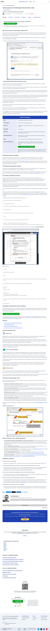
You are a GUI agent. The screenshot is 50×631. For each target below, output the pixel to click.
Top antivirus (24, 619)
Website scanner (43, 617)
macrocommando (36, 173)
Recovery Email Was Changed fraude (9, 557)
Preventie (29, 17)
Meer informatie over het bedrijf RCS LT (25, 514)
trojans (23, 161)
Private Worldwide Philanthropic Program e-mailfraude (13, 559)
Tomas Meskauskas (8, 13)
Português (5, 549)
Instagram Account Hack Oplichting (9, 574)
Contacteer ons (35, 617)
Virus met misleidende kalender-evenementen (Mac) (12, 570)
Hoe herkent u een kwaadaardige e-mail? (11, 326)
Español (5, 544)
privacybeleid (28, 316)
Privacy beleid (19, 629)
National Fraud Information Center (14, 456)
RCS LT (18, 26)
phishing (27, 37)
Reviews (30, 1)
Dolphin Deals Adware (7, 572)
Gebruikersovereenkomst (32, 629)
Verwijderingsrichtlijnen (23, 1)
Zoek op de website (44, 619)
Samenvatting (17, 17)
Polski (5, 550)
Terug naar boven (44, 507)
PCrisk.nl (4, 5)
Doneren (25, 519)
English (5, 542)
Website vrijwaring (24, 629)
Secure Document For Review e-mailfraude (11, 564)
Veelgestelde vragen (37, 17)
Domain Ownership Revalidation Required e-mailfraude (13, 561)
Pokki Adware (5, 575)
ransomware (27, 161)
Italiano (5, 546)
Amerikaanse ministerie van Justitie (29, 456)
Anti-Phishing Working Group (30, 454)
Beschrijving (11, 17)
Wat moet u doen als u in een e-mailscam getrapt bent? (13, 327)
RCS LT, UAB (5, 616)
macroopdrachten (23, 482)
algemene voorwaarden (36, 316)
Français (5, 545)
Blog (34, 1)
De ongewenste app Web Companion (9, 577)
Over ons (25, 535)
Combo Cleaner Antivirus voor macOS (27, 194)
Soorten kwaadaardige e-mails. (9, 324)
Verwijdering (24, 17)
